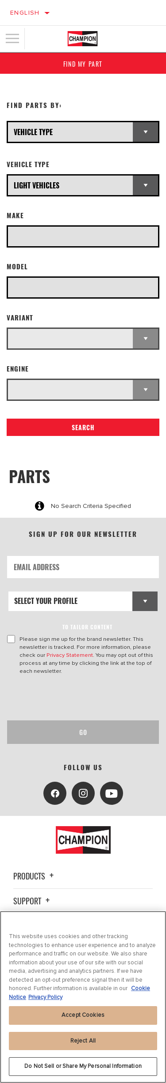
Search (83, 427)
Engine (18, 368)
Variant (20, 317)
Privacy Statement (69, 655)
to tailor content (87, 627)
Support (32, 901)
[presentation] (81, 697)
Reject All (83, 1040)
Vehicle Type (28, 164)
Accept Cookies (83, 1015)
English (25, 12)
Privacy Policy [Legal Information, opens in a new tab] (45, 997)
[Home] (82, 38)
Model (17, 266)
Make (15, 215)
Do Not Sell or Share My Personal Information (83, 1066)
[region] (83, 997)
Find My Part (83, 63)
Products (34, 876)
